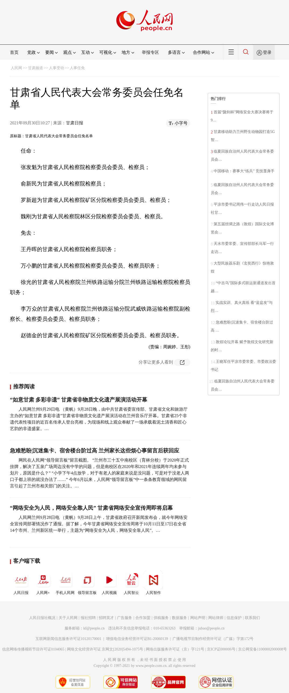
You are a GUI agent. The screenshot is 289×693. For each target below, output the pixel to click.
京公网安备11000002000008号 (262, 649)
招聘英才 (106, 618)
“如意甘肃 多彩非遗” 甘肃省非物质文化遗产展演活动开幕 (78, 400)
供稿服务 (161, 618)
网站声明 (197, 618)
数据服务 (179, 618)
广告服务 (124, 618)
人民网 (16, 68)
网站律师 (215, 618)
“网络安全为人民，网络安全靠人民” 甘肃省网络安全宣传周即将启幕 (91, 508)
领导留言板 (87, 583)
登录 (267, 52)
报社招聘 (88, 618)
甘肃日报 (74, 123)
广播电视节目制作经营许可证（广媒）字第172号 (212, 639)
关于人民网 (68, 618)
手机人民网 (65, 583)
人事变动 (56, 68)
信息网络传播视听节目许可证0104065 (33, 649)
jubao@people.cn (211, 628)
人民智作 (153, 583)
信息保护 (234, 618)
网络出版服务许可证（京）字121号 (175, 649)
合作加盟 (142, 618)
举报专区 (150, 52)
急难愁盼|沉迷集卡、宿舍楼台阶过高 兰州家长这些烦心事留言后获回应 (94, 450)
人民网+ (43, 583)
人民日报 (21, 583)
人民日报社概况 (42, 618)
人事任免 (77, 68)
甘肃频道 (35, 68)
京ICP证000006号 (221, 649)
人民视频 (109, 583)
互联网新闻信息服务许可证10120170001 (68, 639)
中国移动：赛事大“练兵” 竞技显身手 (244, 171)
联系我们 (252, 618)
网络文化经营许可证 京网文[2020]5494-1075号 (105, 649)
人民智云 (131, 583)
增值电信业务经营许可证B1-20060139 (137, 639)
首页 (14, 52)
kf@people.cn (94, 628)
